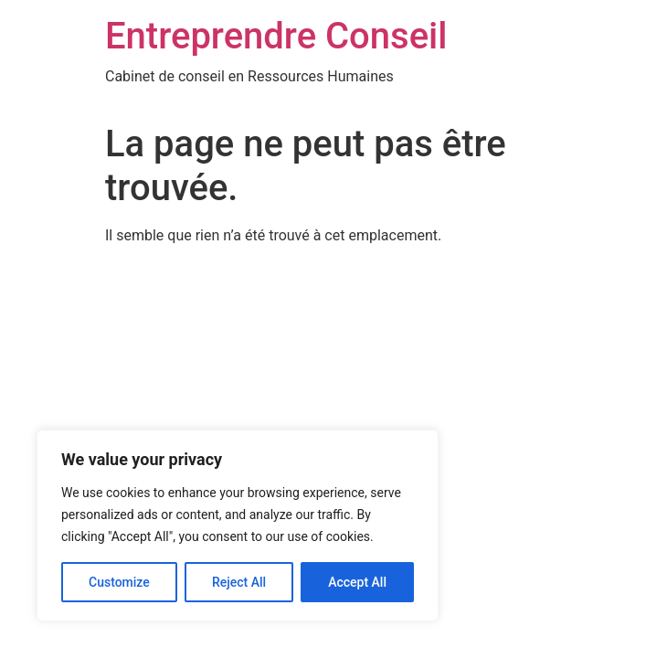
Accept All (357, 582)
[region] (238, 525)
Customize (119, 582)
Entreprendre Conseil (276, 36)
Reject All (239, 582)
